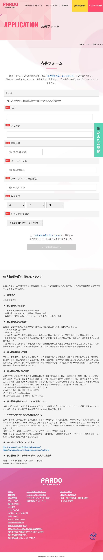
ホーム (10, 492)
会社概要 (65, 6)
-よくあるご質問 (66, 501)
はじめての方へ (52, 6)
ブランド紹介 (13, 501)
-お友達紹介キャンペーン (36, 501)
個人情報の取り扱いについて (60, 76)
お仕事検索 (12, 498)
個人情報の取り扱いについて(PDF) (21, 538)
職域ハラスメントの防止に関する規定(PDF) (25, 529)
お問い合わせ (13, 516)
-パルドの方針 (13, 510)
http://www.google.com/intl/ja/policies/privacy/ (22, 447)
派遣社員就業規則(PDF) (17, 526)
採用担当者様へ (14, 504)
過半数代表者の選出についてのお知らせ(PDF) (26, 532)
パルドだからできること (33, 6)
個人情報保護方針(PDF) (17, 535)
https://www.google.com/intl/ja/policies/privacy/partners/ (26, 450)
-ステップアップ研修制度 (36, 495)
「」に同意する (51, 235)
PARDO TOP (84, 45)
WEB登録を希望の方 (16, 523)
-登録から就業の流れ (68, 495)
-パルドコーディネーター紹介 (38, 498)
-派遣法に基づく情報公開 (18, 513)
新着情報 (11, 495)
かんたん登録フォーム (16, 519)
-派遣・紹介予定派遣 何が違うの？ (74, 498)
